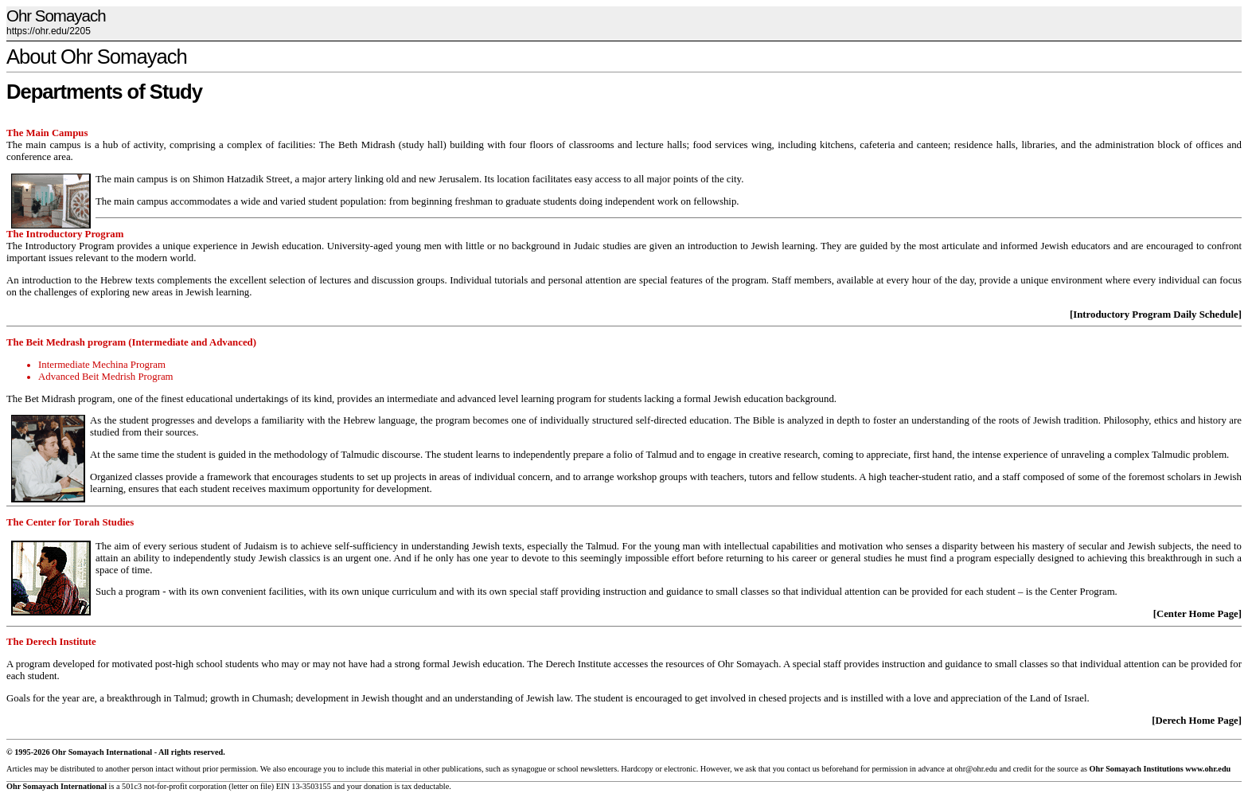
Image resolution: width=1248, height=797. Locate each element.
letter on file (251, 786)
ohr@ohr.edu (975, 768)
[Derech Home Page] (1197, 720)
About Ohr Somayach (96, 56)
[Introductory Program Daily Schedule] (1156, 314)
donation (378, 786)
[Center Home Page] (1197, 613)
